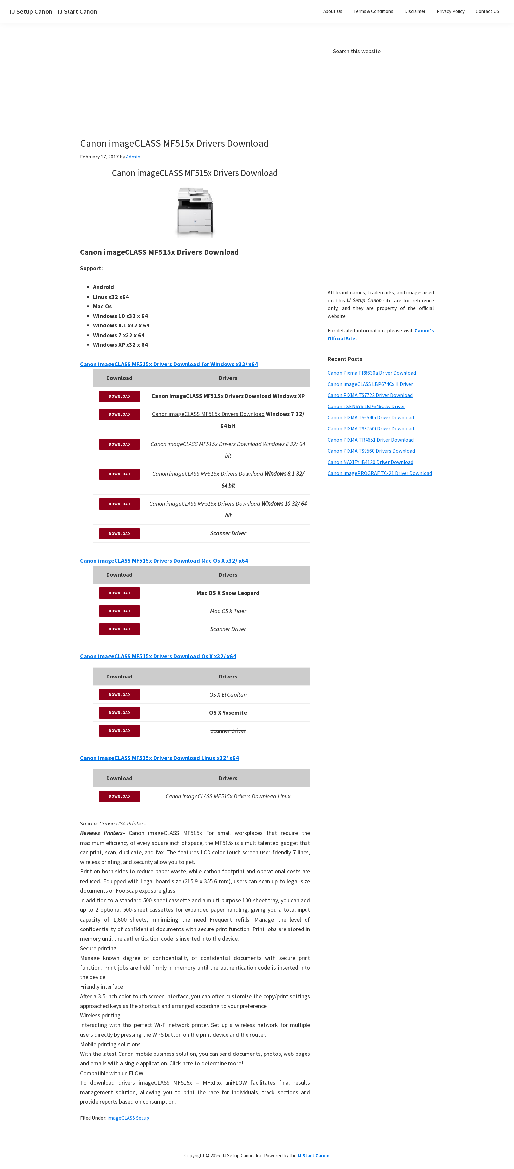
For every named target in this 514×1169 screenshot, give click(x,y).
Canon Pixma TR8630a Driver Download (372, 372)
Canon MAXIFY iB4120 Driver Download (370, 462)
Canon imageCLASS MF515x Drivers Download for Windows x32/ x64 (169, 364)
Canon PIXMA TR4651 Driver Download (371, 439)
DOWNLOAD (119, 396)
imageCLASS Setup (128, 1118)
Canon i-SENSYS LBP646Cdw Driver (366, 406)
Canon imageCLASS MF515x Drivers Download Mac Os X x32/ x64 (164, 560)
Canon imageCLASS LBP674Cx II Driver (370, 384)
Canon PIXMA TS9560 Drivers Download (371, 451)
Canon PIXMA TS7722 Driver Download (370, 395)
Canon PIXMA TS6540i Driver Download (371, 417)
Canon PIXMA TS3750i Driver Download (371, 428)
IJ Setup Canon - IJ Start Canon (53, 11)
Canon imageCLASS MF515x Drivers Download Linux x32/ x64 (159, 758)
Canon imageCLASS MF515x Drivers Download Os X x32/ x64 (158, 656)
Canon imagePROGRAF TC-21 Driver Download (380, 473)
